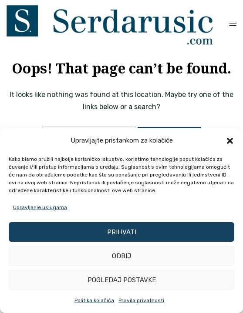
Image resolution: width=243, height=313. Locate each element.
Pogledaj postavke (122, 280)
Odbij (121, 256)
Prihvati (121, 232)
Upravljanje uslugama (40, 207)
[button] (230, 141)
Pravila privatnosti (141, 300)
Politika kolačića (94, 300)
